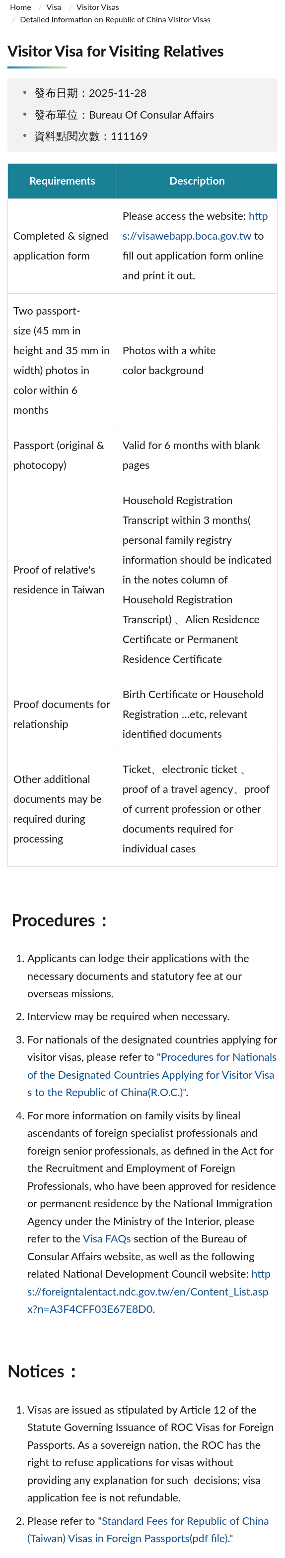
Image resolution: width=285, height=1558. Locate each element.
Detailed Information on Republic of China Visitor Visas (115, 19)
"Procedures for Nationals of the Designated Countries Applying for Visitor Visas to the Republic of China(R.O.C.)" (152, 1074)
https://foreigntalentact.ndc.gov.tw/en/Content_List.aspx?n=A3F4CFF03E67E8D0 (149, 1291)
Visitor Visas (97, 6)
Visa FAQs (107, 1238)
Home (20, 6)
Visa (54, 6)
